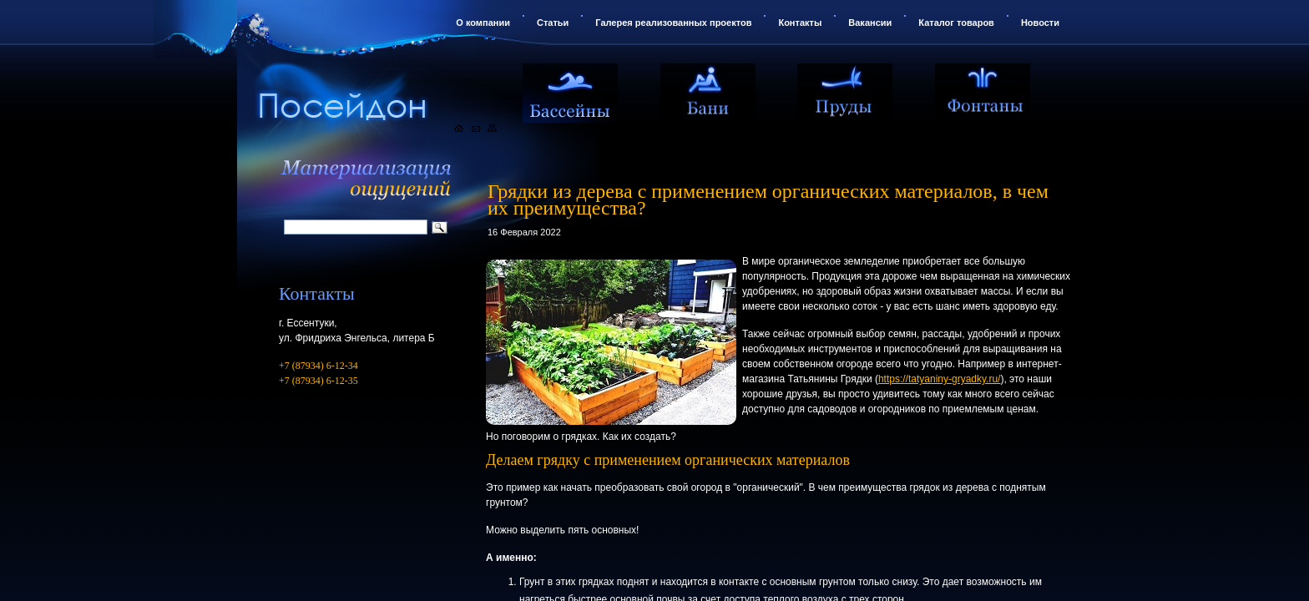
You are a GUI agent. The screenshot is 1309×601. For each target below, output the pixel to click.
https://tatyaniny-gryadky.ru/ (939, 379)
